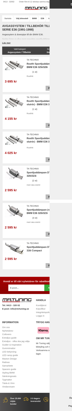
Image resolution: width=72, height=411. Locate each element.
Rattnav (6, 362)
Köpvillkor (40, 309)
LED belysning (9, 351)
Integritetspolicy (43, 312)
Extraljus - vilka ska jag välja (16, 341)
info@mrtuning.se (19, 309)
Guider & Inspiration (12, 344)
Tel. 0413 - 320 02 (11, 305)
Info (50, 88)
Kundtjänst (41, 305)
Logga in (40, 316)
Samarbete (7, 365)
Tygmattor (7, 379)
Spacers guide (9, 369)
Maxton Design (9, 358)
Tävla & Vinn (8, 383)
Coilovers (6, 334)
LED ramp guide (10, 355)
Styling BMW (8, 372)
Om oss (6, 327)
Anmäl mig (54, 288)
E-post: (6, 309)
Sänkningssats (9, 376)
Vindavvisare (8, 386)
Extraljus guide (9, 337)
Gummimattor (8, 348)
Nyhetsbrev (7, 330)
